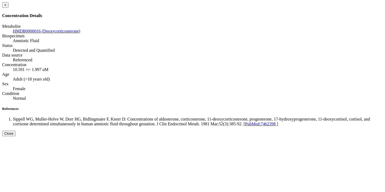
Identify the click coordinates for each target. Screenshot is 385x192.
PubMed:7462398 (261, 124)
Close (8, 133)
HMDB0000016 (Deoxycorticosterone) (46, 31)
